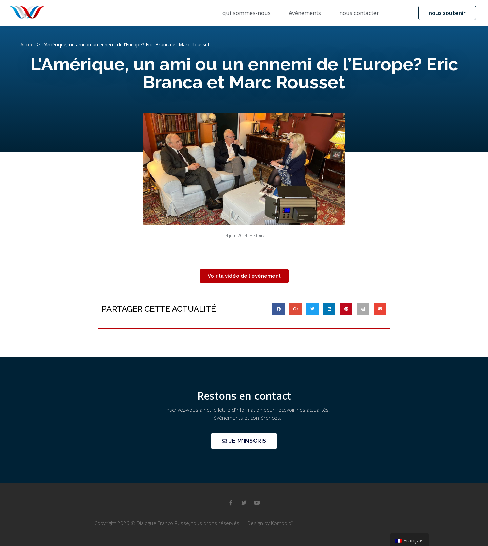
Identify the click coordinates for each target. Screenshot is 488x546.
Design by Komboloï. (270, 523)
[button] (447, 13)
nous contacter (359, 13)
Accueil (28, 44)
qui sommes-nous (246, 13)
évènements (305, 13)
